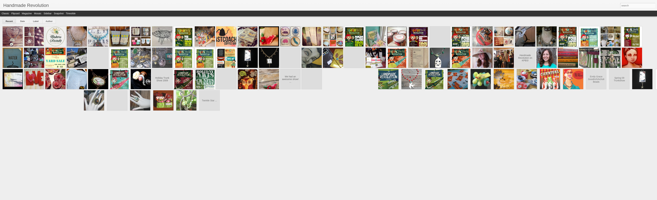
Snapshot (59, 13)
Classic (5, 13)
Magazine (27, 13)
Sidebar (48, 13)
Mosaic (37, 13)
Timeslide (71, 13)
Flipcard (15, 13)
